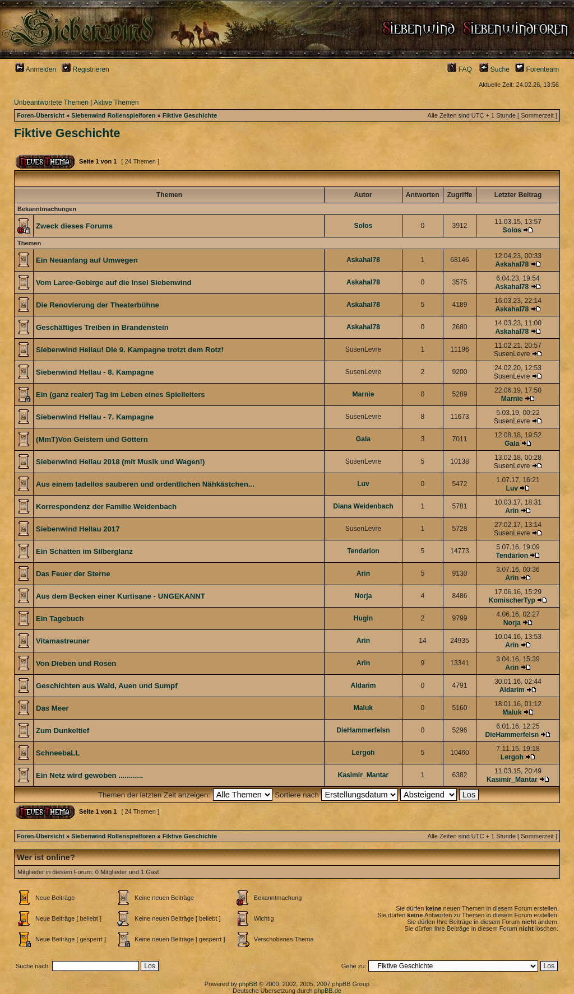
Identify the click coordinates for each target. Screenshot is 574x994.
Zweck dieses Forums (74, 226)
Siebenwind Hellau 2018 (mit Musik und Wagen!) (120, 462)
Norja (363, 596)
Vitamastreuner (63, 641)
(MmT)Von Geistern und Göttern (92, 439)
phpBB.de (327, 990)
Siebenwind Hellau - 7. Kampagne (95, 417)
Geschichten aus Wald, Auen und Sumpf (107, 686)
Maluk (363, 708)
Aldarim (363, 685)
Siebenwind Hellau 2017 (78, 529)
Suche (494, 69)
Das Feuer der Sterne (73, 574)
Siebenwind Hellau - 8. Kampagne (95, 372)
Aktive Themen (116, 102)
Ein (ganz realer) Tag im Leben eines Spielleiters (120, 394)
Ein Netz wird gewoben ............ (89, 775)
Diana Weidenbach (363, 506)
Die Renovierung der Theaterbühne (97, 305)
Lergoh (362, 753)
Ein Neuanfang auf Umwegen (87, 260)
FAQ (459, 69)
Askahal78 (363, 260)
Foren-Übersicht (40, 115)
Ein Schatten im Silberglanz (84, 551)
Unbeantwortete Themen (51, 102)
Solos (363, 226)
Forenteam (537, 69)
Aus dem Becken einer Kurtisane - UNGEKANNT (120, 596)
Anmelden (35, 69)
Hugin (363, 618)
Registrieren (85, 69)
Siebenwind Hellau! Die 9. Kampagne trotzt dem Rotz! (130, 350)
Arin (512, 511)
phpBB (248, 984)
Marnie (363, 394)
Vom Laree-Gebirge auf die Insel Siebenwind (114, 282)
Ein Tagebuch (60, 618)
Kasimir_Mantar (363, 775)
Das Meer (52, 708)
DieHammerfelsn (363, 730)
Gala (363, 439)
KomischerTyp (512, 600)
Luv (363, 484)
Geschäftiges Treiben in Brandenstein (102, 327)
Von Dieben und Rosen (76, 663)
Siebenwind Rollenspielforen (113, 115)
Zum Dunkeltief (62, 730)
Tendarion (363, 551)
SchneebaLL (58, 753)
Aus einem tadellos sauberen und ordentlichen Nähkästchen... (145, 484)
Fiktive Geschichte (190, 115)
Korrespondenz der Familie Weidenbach (106, 506)
